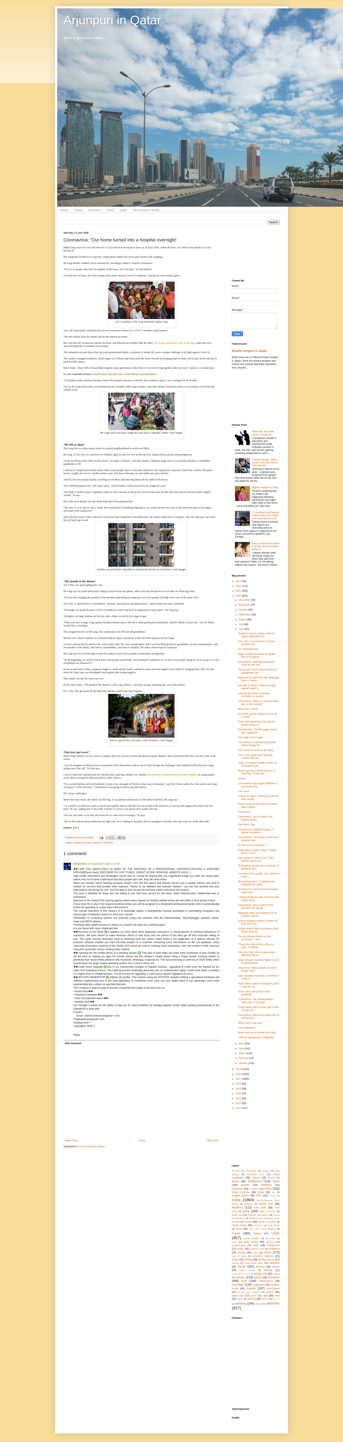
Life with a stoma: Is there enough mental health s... (256, 687)
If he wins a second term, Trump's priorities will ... (256, 643)
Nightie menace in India (265, 487)
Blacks (235, 1181)
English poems (240, 1195)
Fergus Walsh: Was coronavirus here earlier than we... (258, 930)
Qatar (123, 210)
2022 (239, 586)
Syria (239, 1228)
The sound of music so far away (255, 750)
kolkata (258, 1277)
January (243, 1063)
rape (265, 1295)
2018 (239, 1074)
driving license (266, 1259)
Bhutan (271, 1177)
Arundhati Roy (255, 1174)
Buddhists (266, 1185)
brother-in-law (257, 1249)
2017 (239, 1078)
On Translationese (248, 649)
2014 (239, 1093)
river (277, 1295)
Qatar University (267, 1211)
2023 (239, 581)
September (245, 614)
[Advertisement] (256, 252)
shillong (251, 1298)
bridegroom (273, 1245)
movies (251, 1288)
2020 (239, 595)
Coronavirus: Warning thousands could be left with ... (256, 663)
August (243, 619)
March (242, 1053)
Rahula (276, 1215)
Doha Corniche (240, 1192)
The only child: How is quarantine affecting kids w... (256, 954)
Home (64, 210)
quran (254, 1295)
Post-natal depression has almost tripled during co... (256, 723)
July (241, 624)
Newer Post (70, 1140)
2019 (239, 1069)
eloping (235, 1263)
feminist (260, 1266)
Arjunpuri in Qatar (112, 20)
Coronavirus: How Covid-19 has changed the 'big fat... (255, 906)
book (234, 1242)
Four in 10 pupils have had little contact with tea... (255, 756)
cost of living (239, 1256)
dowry (235, 1259)
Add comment (73, 1043)
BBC (75, 827)
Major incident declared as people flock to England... (256, 655)
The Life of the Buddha (262, 1229)
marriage (238, 1284)
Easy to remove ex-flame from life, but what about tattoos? (266, 546)
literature (274, 1277)
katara (276, 1274)
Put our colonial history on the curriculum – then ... (254, 938)
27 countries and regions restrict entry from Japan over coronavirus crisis (265, 515)
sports (265, 1299)
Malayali (248, 1204)
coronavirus (79, 842)
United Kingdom (251, 1238)
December (245, 600)
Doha (267, 1188)
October (243, 609)
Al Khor (236, 1171)
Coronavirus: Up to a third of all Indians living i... (255, 818)
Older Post (212, 1140)
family (242, 1266)
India (88, 842)
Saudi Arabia (239, 1225)
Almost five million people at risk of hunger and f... (257, 969)
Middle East (266, 1203)
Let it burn (243, 791)
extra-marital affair (253, 1263)
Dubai (260, 1192)
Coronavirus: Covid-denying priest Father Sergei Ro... (257, 744)
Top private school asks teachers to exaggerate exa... (257, 671)
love (244, 1280)
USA (275, 1233)
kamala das (260, 1273)
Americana (244, 811)
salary (240, 1299)
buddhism (274, 1248)
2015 (239, 1088)
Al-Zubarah (251, 1171)
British (276, 1181)
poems (270, 1292)
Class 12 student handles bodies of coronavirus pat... (257, 764)
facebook (274, 1262)
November (245, 604)
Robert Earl (80, 863)
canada (241, 1252)
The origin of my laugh (250, 737)
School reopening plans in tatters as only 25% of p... (258, 922)
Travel (78, 210)
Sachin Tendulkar (267, 1222)
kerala (241, 1277)
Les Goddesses (246, 1027)
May (241, 1043)
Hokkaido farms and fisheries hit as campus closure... (257, 914)
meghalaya (259, 1284)
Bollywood (254, 1181)
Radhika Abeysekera (258, 1215)
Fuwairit (272, 1196)
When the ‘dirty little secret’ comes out (263, 433)
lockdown (96, 842)
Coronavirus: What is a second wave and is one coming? (258, 702)
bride (256, 1245)
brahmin (270, 1242)
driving (248, 1259)
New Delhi (107, 842)
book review (251, 1241)
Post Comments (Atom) (92, 1146)
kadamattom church (241, 1274)
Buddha (245, 1185)
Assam (256, 1177)
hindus (276, 1266)
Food (110, 210)
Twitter (257, 1233)
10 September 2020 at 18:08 (104, 863)
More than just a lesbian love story (257, 1032)
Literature (94, 210)
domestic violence (262, 1256)
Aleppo (265, 1171)
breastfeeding (238, 1245)
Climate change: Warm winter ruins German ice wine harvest (265, 462)
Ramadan (240, 1218)
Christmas (237, 1188)
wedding (240, 1303)
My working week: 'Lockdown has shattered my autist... (256, 883)
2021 (239, 590)
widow (258, 1303)
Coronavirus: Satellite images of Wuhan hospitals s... (255, 831)
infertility (268, 1270)
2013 (239, 1098)
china (267, 1252)
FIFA (259, 1195)
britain (240, 1248)
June (242, 629)
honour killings (247, 1270)
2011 (239, 1108)
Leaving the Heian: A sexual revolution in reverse (253, 695)
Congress (254, 1188)
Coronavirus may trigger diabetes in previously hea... (257, 785)
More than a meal (247, 708)
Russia (248, 1221)
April (241, 1048)
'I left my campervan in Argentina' (256, 1037)
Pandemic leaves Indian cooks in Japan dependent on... (256, 635)
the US (276, 1299)
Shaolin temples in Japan (249, 350)
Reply (76, 1034)
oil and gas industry (248, 1292)
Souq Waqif (274, 1225)
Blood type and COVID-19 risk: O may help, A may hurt (256, 772)
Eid (273, 1192)
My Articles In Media (146, 210)
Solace (242, 778)
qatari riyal (238, 1295)
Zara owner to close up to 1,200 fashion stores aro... (255, 859)
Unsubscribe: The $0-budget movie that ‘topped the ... (257, 731)
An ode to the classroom (251, 845)
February (244, 1058)
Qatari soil (237, 1215)
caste (255, 1252)
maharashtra (266, 1281)
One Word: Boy (246, 824)
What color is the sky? (250, 1023)
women (273, 1303)
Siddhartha (258, 1225)
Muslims (237, 1207)
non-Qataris (273, 1288)
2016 (239, 1083)
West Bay (270, 1238)
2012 (239, 1103)
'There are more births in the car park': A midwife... (255, 946)
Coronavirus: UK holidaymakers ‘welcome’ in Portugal (255, 1001)
